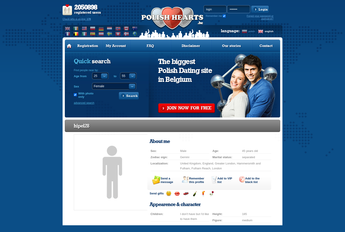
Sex (76, 86)
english (269, 31)
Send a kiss (177, 193)
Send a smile (168, 193)
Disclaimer (191, 46)
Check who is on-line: (77, 19)
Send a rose (211, 193)
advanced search (84, 102)
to (115, 76)
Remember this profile (196, 180)
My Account (116, 46)
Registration (87, 46)
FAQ (150, 46)
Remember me (214, 16)
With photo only (86, 95)
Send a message (167, 180)
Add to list (224, 180)
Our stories (231, 46)
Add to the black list (252, 180)
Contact (266, 46)
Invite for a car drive (186, 193)
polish (252, 31)
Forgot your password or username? (260, 17)
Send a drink (203, 193)
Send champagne (194, 193)
